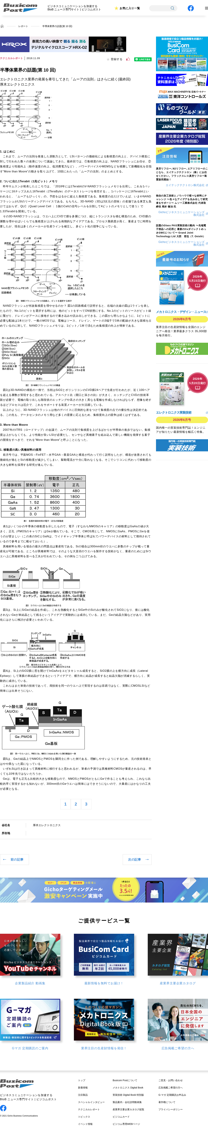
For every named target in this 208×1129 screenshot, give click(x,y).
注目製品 (83, 1094)
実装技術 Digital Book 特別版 (128, 1094)
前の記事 (17, 859)
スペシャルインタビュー (91, 1102)
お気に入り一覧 (130, 8)
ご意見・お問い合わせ (170, 1080)
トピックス (84, 1116)
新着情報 (83, 1087)
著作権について (166, 1102)
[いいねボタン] (128, 59)
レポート (23, 26)
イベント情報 (85, 1124)
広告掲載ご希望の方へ (170, 1087)
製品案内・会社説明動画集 (127, 1102)
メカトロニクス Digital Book (128, 1087)
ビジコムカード (121, 1116)
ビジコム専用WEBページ (126, 1124)
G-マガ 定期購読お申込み (172, 1094)
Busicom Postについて (125, 1080)
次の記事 (134, 859)
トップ (81, 1080)
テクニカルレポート (89, 1109)
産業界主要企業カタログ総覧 (128, 1109)
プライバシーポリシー (170, 1109)
